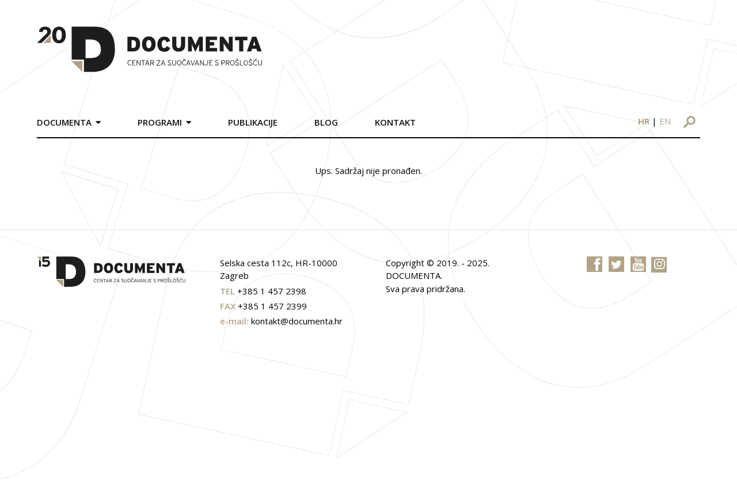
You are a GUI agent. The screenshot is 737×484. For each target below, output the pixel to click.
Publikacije (253, 122)
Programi (160, 122)
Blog (326, 122)
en (665, 121)
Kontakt (395, 122)
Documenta (64, 122)
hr (643, 121)
